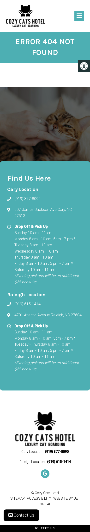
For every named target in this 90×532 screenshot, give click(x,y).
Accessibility (39, 498)
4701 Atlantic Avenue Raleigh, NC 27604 (48, 315)
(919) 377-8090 (27, 198)
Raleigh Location (32, 462)
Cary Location (32, 452)
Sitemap (17, 498)
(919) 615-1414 (27, 304)
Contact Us (21, 515)
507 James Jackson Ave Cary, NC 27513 (43, 212)
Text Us (45, 528)
